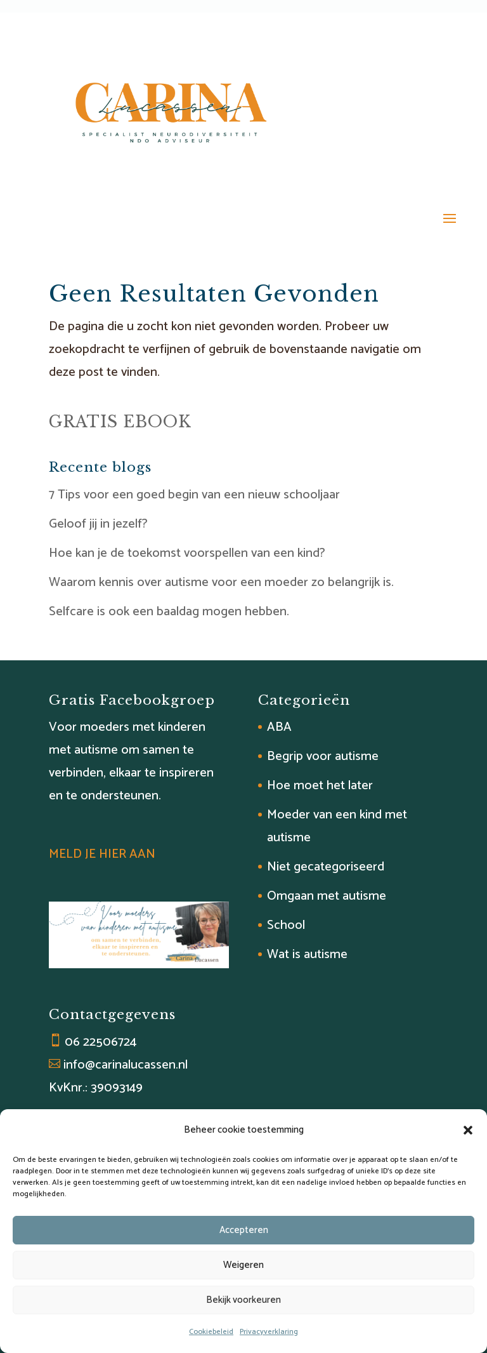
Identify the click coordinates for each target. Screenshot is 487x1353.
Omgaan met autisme (326, 896)
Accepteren (243, 1230)
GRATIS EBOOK (120, 422)
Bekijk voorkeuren (243, 1300)
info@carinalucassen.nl (125, 1065)
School (286, 925)
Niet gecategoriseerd (325, 866)
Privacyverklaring (269, 1332)
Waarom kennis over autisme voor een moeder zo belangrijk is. (221, 582)
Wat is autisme (307, 954)
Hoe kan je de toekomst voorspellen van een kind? (187, 553)
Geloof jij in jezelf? (98, 524)
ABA (279, 727)
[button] (468, 1130)
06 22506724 (100, 1042)
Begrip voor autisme (323, 756)
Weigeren (243, 1265)
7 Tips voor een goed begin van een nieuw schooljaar (194, 494)
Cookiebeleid (211, 1332)
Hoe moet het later (320, 785)
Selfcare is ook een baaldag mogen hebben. (169, 611)
